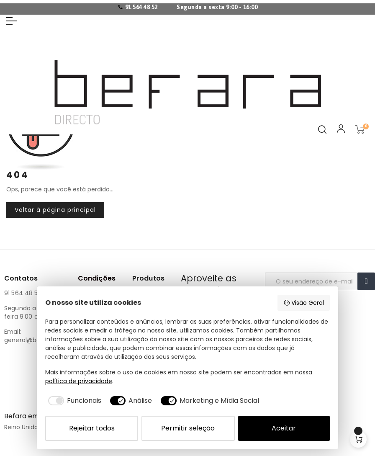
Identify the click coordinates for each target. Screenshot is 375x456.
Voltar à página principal (55, 210)
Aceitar (284, 428)
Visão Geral (303, 303)
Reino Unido (21, 427)
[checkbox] (73, 401)
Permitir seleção (188, 428)
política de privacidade (78, 381)
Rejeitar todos (92, 428)
